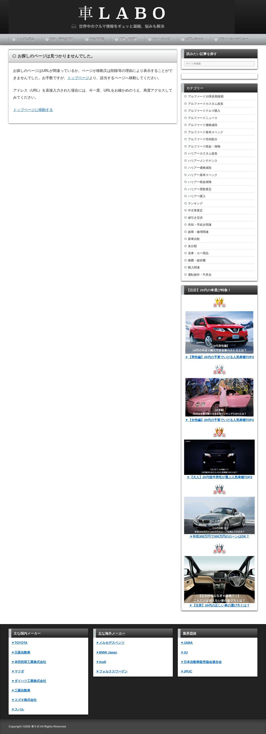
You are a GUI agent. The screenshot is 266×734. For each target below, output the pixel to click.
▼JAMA (186, 642)
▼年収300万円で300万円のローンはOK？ (219, 536)
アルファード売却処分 (202, 139)
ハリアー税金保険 (199, 182)
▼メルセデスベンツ (110, 642)
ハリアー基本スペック (202, 175)
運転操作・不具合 (199, 274)
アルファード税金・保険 (204, 146)
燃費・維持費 (128, 39)
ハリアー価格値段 (199, 167)
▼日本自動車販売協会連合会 (201, 662)
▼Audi (101, 662)
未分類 (192, 246)
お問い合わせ (194, 39)
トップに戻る (25, 39)
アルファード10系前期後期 (205, 96)
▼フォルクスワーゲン (112, 671)
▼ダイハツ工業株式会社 (28, 681)
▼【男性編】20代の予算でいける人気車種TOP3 (219, 357)
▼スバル (17, 709)
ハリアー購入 (197, 196)
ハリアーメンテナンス (202, 160)
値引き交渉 (195, 217)
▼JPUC (186, 671)
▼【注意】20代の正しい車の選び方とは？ (219, 605)
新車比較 (194, 239)
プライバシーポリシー (233, 39)
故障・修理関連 (198, 232)
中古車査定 (97, 39)
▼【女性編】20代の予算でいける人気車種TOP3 (219, 420)
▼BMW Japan (106, 652)
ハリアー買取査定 (199, 189)
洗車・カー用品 (198, 253)
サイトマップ (161, 39)
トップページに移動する (33, 110)
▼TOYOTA (19, 642)
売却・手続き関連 (61, 39)
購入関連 (194, 267)
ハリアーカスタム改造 (202, 153)
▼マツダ (17, 671)
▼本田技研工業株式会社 (28, 662)
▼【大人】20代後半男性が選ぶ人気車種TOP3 (219, 477)
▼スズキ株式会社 (24, 700)
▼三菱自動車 (20, 690)
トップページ (78, 78)
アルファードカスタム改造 (205, 103)
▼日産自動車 (20, 652)
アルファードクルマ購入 (204, 110)
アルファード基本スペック (205, 132)
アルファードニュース (202, 118)
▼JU (184, 652)
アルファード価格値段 (202, 125)
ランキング (195, 203)
